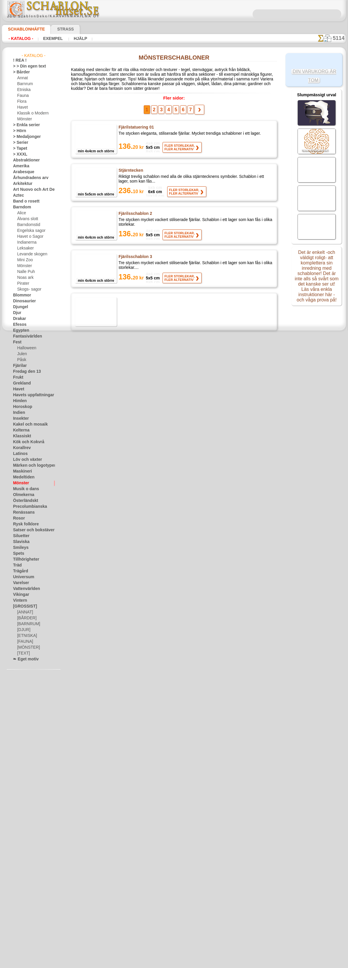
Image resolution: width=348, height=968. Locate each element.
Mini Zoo (24, 260)
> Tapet (18, 148)
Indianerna (26, 242)
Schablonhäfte (23, 29)
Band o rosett (24, 201)
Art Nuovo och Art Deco (32, 189)
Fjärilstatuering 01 (136, 125)
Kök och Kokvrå (25, 442)
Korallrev (20, 448)
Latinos (19, 453)
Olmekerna (21, 495)
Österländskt (23, 500)
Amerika (19, 166)
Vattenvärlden (24, 588)
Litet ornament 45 (136, 664)
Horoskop (21, 406)
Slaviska (19, 541)
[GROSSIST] (23, 606)
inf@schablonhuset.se (187, 886)
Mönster (24, 119)
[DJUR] (23, 630)
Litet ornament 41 (136, 482)
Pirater (22, 283)
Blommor (20, 295)
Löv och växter (25, 459)
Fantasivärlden (25, 336)
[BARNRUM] (27, 624)
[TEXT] (22, 653)
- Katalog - (19, 38)
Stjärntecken (131, 168)
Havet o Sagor (28, 236)
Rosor (18, 518)
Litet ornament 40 (136, 437)
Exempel (48, 38)
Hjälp (73, 38)
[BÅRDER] (25, 618)
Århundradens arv (27, 178)
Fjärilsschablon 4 (134, 303)
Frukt (17, 377)
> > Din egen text (26, 66)
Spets (17, 553)
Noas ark (24, 277)
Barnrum (24, 84)
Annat (22, 78)
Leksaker (24, 248)
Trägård (19, 571)
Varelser (19, 583)
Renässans (22, 512)
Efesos (18, 324)
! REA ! (18, 60)
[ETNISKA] (25, 635)
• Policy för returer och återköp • (174, 945)
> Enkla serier (23, 125)
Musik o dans (24, 489)
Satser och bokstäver (30, 530)
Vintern (19, 600)
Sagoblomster (132, 346)
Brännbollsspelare (135, 755)
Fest (16, 342)
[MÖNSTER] (27, 647)
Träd (16, 565)
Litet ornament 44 (136, 619)
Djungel (19, 307)
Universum (21, 577)
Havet (22, 107)
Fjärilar (19, 365)
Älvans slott (26, 219)
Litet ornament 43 (136, 573)
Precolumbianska (26, 506)
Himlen (18, 401)
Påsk (21, 359)
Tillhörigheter (23, 559)
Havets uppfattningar (30, 395)
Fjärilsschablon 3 (134, 257)
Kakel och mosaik (27, 424)
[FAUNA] (24, 641)
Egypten (19, 330)
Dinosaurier (22, 301)
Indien (18, 412)
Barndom (20, 207)
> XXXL (18, 154)
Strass (56, 29)
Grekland (20, 383)
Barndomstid (27, 224)
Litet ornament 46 (136, 710)
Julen (21, 354)
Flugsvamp (128, 391)
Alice (21, 213)
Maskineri (21, 471)
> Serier (19, 142)
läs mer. (211, 963)
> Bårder (19, 72)
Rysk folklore (23, 524)
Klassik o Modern (31, 113)
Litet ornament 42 (136, 528)
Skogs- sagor (27, 289)
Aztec (17, 195)
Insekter (19, 418)
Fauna (22, 95)
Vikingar (19, 594)
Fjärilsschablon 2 (134, 214)
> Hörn (18, 131)
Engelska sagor (29, 230)
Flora (21, 101)
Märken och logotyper (30, 465)
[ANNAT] (24, 612)
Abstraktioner (24, 160)
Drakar (18, 318)
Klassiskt (20, 436)
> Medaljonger (24, 136)
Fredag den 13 (24, 371)
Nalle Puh (24, 271)
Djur (16, 313)
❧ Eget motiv (23, 659)
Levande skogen (30, 254)
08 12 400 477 (184, 875)
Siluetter (20, 536)
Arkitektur (21, 183)
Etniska (23, 89)
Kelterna (20, 430)
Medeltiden (22, 477)
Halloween (25, 348)
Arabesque (21, 172)
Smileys (19, 547)
